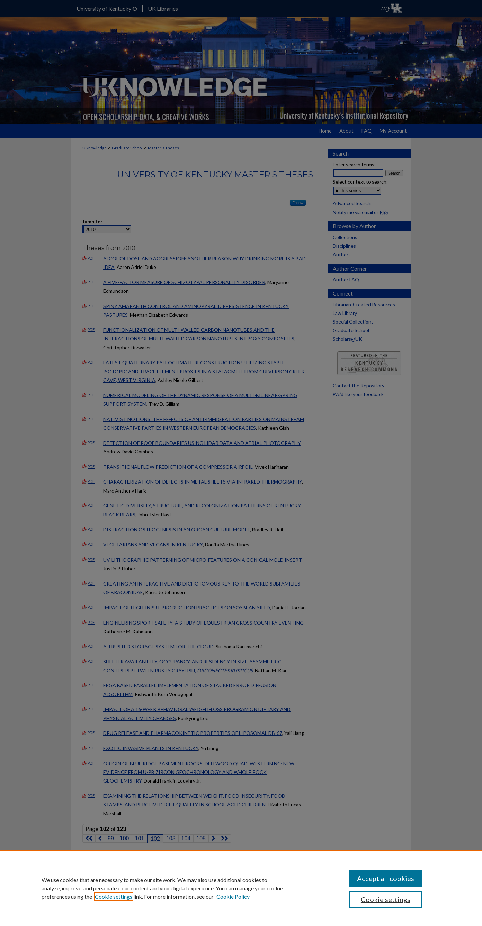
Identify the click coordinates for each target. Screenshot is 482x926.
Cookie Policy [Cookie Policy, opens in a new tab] (233, 896)
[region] (241, 888)
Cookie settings (113, 896)
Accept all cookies (385, 878)
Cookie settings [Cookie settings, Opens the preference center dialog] (385, 899)
